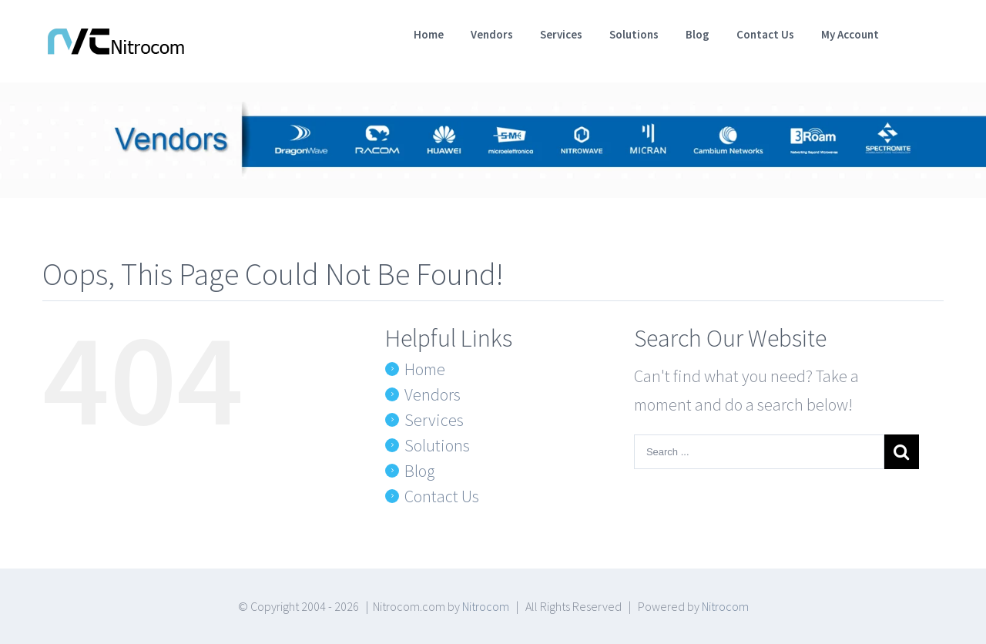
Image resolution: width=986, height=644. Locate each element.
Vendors (432, 394)
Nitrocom (485, 606)
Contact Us (441, 496)
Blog (419, 470)
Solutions (437, 445)
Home (424, 369)
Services (434, 420)
